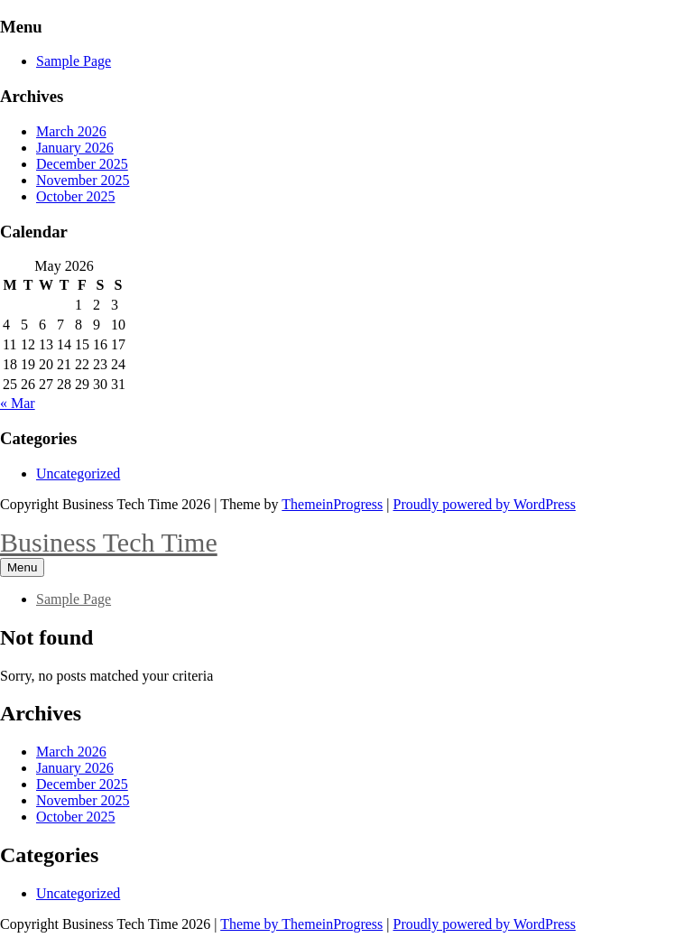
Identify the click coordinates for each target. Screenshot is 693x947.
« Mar (17, 403)
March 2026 (71, 131)
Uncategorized (78, 473)
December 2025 (82, 164)
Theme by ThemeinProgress (301, 924)
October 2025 (76, 196)
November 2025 (83, 180)
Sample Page (73, 61)
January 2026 (75, 147)
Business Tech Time (108, 542)
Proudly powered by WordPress (484, 504)
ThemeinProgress (332, 504)
